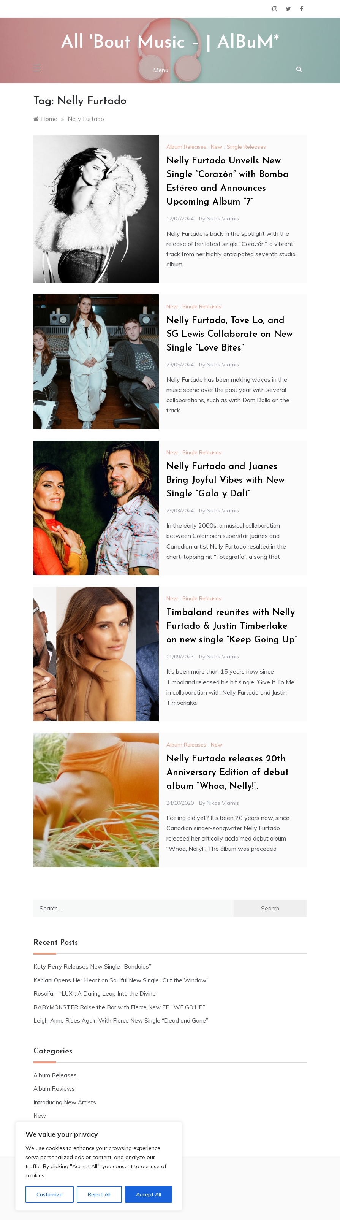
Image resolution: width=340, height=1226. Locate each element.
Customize (49, 1194)
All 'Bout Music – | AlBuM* (170, 43)
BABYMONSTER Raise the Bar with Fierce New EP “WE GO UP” (119, 1007)
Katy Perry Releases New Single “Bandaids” (92, 966)
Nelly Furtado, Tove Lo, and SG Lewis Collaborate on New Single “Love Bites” (229, 334)
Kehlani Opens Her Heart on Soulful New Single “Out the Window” (121, 980)
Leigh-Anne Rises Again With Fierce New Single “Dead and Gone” (120, 1020)
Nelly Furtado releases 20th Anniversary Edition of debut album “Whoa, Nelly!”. (227, 773)
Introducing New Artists (64, 1102)
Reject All (99, 1194)
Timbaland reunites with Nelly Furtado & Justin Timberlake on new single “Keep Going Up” (231, 626)
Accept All (148, 1194)
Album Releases (186, 146)
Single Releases (246, 146)
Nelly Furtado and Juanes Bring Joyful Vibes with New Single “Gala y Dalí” (225, 480)
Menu (160, 70)
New (216, 146)
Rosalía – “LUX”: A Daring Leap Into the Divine (94, 993)
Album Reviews (54, 1088)
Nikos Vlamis (223, 218)
